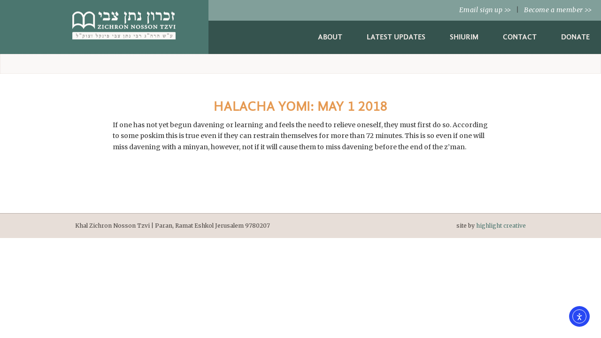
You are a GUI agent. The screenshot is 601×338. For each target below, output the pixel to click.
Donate (575, 36)
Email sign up (485, 10)
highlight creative (501, 225)
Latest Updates (396, 36)
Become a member (558, 10)
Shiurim (464, 36)
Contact (520, 36)
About (330, 36)
